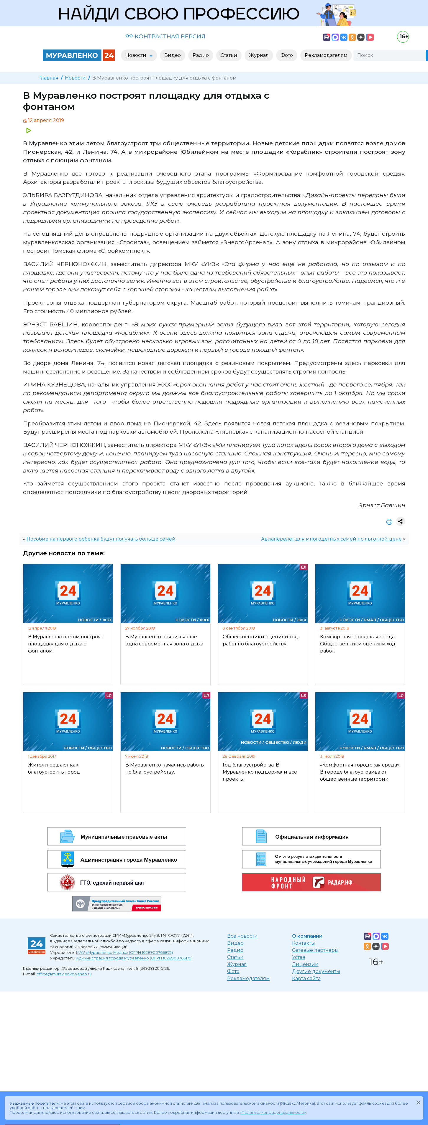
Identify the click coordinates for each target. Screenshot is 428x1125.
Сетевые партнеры (315, 950)
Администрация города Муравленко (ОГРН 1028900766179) (134, 958)
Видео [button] (172, 55)
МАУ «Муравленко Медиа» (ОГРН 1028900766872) (124, 952)
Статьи (235, 957)
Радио (235, 950)
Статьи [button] (229, 55)
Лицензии (305, 964)
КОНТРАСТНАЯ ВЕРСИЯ (165, 36)
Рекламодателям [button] (326, 55)
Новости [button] (136, 55)
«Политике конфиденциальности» (273, 1112)
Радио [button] (201, 55)
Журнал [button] (259, 55)
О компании (307, 936)
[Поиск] (389, 55)
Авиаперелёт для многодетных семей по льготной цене (331, 539)
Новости (75, 78)
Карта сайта (306, 978)
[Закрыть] (418, 1102)
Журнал (237, 964)
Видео (235, 943)
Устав (298, 957)
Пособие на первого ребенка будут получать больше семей (101, 539)
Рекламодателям (248, 978)
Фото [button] (287, 55)
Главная (48, 78)
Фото (233, 971)
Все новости (242, 936)
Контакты (303, 943)
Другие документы (316, 971)
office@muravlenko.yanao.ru (64, 974)
